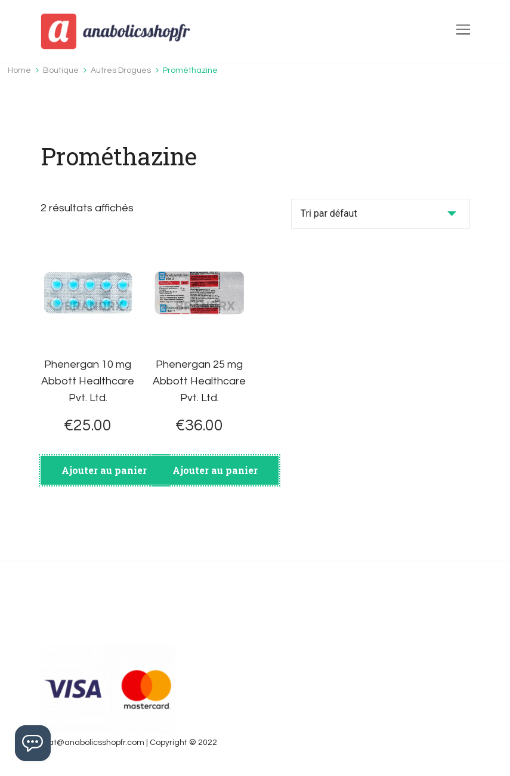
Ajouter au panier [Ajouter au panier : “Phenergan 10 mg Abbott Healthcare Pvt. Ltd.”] (104, 470)
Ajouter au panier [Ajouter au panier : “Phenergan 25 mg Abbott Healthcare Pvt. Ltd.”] (215, 470)
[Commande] (380, 214)
